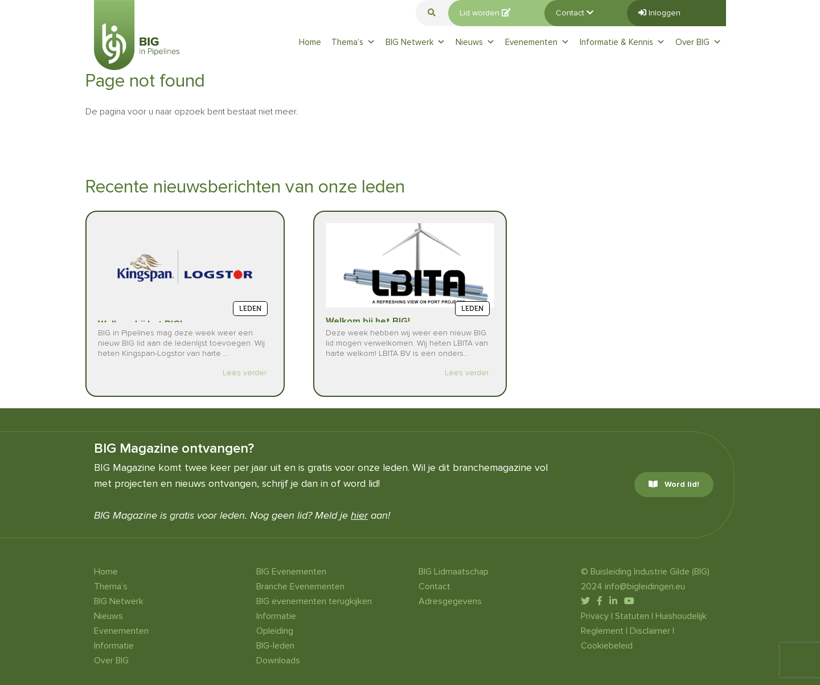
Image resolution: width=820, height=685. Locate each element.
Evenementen (537, 42)
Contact (574, 13)
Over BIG (698, 42)
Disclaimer (650, 631)
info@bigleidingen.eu (645, 586)
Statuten (632, 616)
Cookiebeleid (607, 645)
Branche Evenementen (300, 586)
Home (310, 42)
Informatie (114, 645)
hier (359, 515)
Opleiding (274, 631)
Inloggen (659, 13)
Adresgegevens (450, 601)
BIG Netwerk (415, 42)
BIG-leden (275, 645)
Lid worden (485, 13)
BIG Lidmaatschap (454, 571)
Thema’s (353, 42)
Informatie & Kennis (622, 42)
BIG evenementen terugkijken (314, 601)
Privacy (595, 616)
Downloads (278, 660)
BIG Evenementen (291, 571)
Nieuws (475, 42)
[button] (431, 12)
